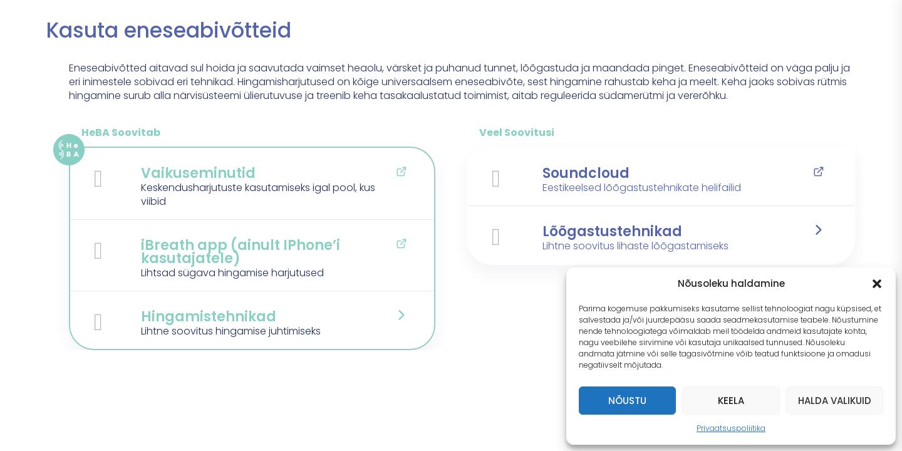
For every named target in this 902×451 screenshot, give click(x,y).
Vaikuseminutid (198, 173)
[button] (877, 283)
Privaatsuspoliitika (731, 428)
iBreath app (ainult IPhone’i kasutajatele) (240, 252)
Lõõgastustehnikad (612, 231)
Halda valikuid (834, 400)
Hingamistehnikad (208, 316)
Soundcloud (586, 173)
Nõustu (627, 400)
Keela (731, 400)
